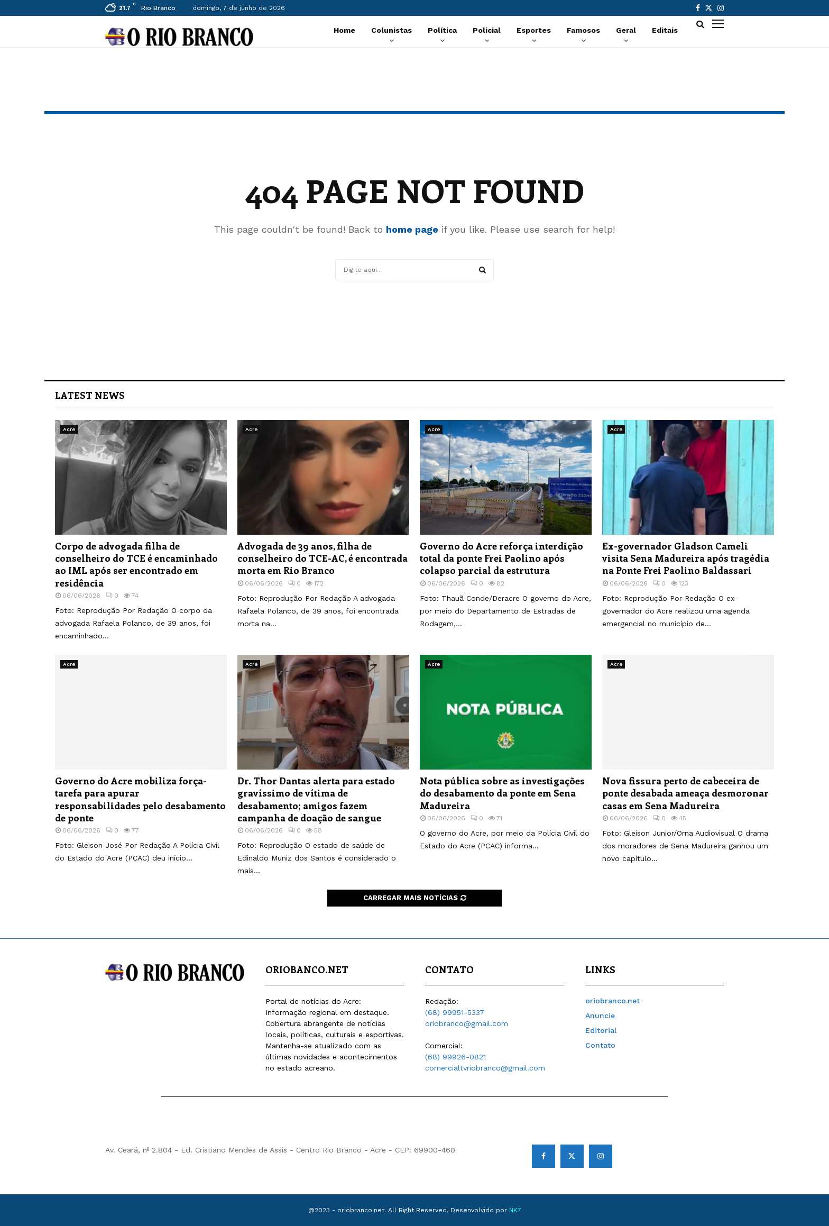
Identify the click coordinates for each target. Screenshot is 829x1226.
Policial (487, 30)
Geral (626, 30)
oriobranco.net (612, 1000)
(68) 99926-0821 (455, 1057)
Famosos (583, 30)
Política (442, 30)
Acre (69, 429)
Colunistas (391, 30)
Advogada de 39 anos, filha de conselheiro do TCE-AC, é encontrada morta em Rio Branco (322, 558)
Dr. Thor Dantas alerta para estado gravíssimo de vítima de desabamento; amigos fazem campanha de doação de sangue (316, 799)
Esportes (534, 30)
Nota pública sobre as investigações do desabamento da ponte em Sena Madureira (502, 793)
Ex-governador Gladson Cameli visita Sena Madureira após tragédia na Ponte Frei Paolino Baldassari (685, 558)
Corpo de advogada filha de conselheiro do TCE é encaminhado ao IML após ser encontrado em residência (136, 564)
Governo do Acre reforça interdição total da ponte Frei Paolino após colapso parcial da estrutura (501, 558)
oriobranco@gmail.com (466, 1023)
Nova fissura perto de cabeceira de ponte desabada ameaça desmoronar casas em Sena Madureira (685, 793)
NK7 (515, 1210)
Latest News (90, 395)
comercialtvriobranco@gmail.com (485, 1068)
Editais (665, 30)
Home (344, 30)
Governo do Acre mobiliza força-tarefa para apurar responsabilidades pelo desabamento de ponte (140, 799)
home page (412, 229)
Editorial (600, 1030)
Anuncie (600, 1015)
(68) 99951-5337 (454, 1012)
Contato (600, 1045)
